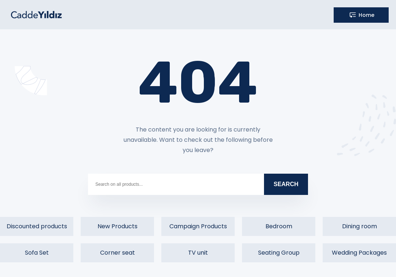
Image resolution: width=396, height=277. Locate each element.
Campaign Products (198, 226)
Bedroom (278, 226)
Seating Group (279, 252)
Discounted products (37, 226)
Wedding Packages (359, 252)
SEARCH (286, 184)
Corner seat (117, 252)
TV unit (198, 252)
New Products (118, 226)
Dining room (359, 226)
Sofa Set (37, 252)
